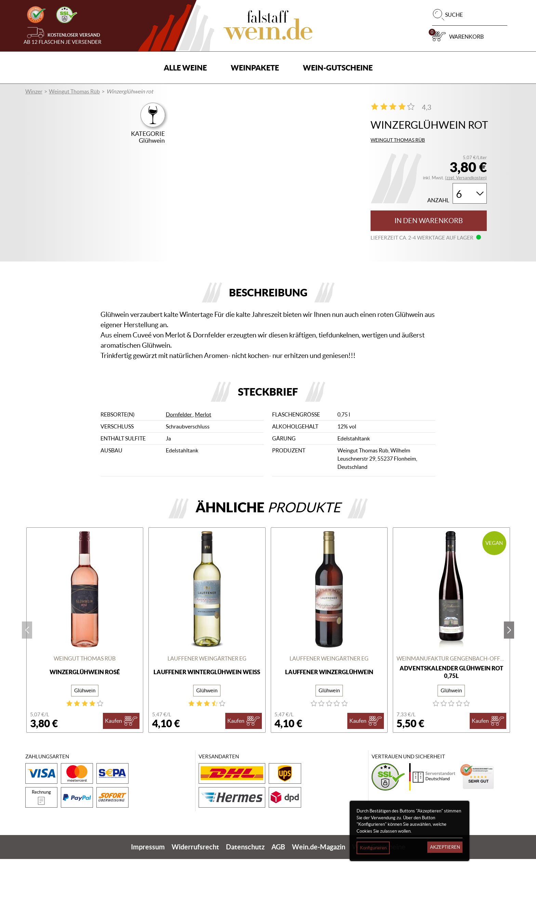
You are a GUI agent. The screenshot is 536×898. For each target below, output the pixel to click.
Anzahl (438, 200)
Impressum (148, 886)
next (509, 669)
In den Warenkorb (428, 220)
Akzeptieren (445, 847)
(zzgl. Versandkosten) (466, 177)
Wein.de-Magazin (318, 886)
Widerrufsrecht (195, 886)
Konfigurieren (373, 847)
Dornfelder (179, 454)
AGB (278, 886)
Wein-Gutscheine (338, 67)
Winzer (33, 91)
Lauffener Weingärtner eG (207, 698)
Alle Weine (185, 67)
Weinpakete (255, 67)
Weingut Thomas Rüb (74, 91)
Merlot (203, 454)
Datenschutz (245, 886)
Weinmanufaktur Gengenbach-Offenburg (451, 698)
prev (27, 669)
